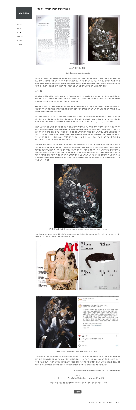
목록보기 (77, 392)
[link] (115, 370)
